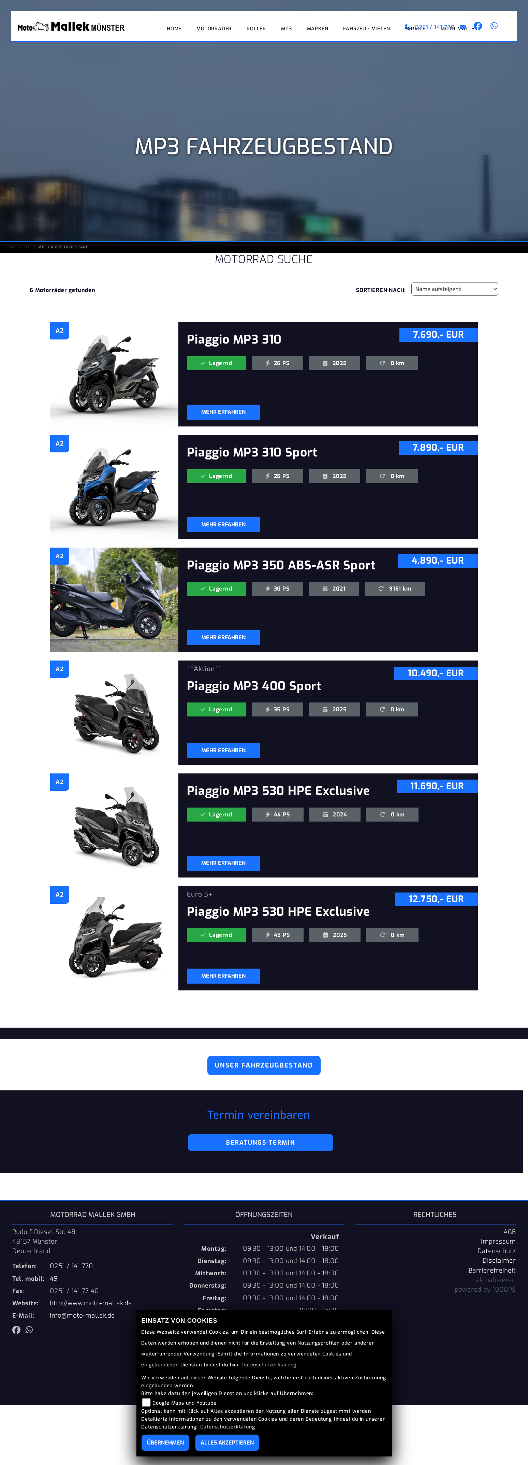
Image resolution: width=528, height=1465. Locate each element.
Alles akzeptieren (227, 1442)
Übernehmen (165, 1442)
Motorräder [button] (214, 29)
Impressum (498, 1241)
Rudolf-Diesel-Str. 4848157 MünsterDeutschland (44, 1241)
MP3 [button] (286, 29)
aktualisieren (496, 1280)
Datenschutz (497, 1251)
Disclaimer (499, 1261)
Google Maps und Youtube (184, 1403)
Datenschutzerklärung (268, 1365)
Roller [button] (256, 29)
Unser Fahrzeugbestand (264, 1065)
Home (174, 29)
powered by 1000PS (485, 1290)
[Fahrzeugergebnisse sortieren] (454, 289)
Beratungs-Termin (260, 1142)
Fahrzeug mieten (366, 29)
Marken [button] (317, 29)
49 (54, 1279)
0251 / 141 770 (430, 27)
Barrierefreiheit (492, 1270)
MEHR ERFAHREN (223, 412)
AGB (509, 1232)
